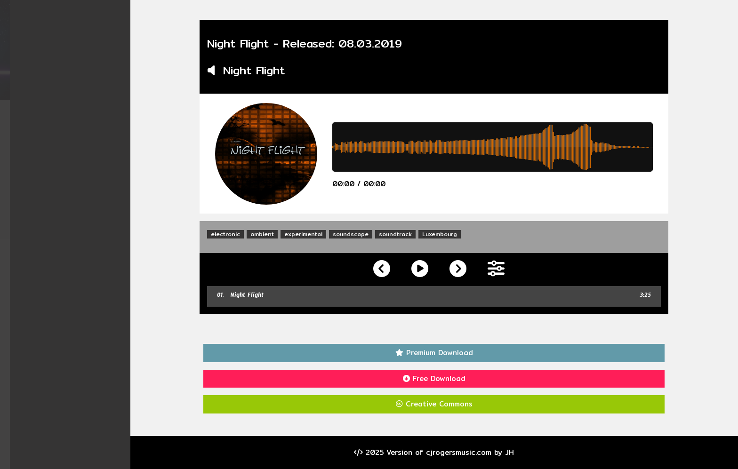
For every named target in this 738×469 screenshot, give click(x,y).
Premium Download (440, 352)
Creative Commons (439, 403)
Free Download (440, 378)
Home (71, 108)
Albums (70, 126)
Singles (70, 144)
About (70, 180)
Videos (70, 163)
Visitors (70, 217)
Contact (70, 199)
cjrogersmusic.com (464, 452)
